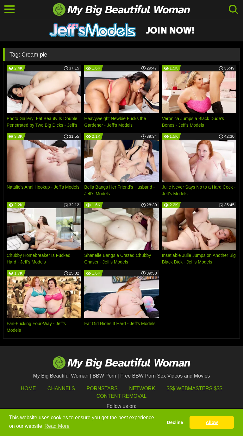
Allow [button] (212, 422)
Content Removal (122, 396)
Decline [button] (175, 422)
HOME (28, 388)
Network (142, 388)
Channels (61, 388)
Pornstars (101, 388)
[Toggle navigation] (9, 9)
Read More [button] (57, 426)
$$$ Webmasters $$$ (194, 388)
